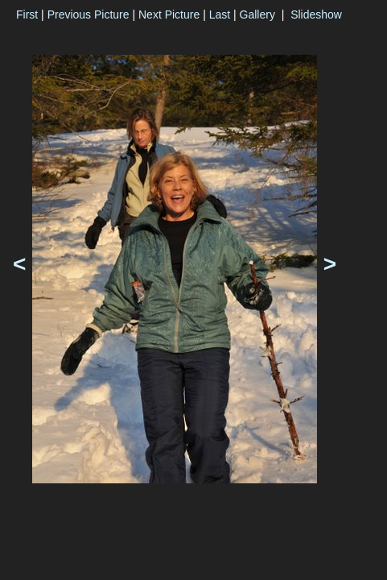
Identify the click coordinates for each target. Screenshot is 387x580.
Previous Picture (88, 14)
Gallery (257, 14)
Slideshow (316, 14)
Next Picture (169, 14)
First (27, 14)
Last (219, 14)
